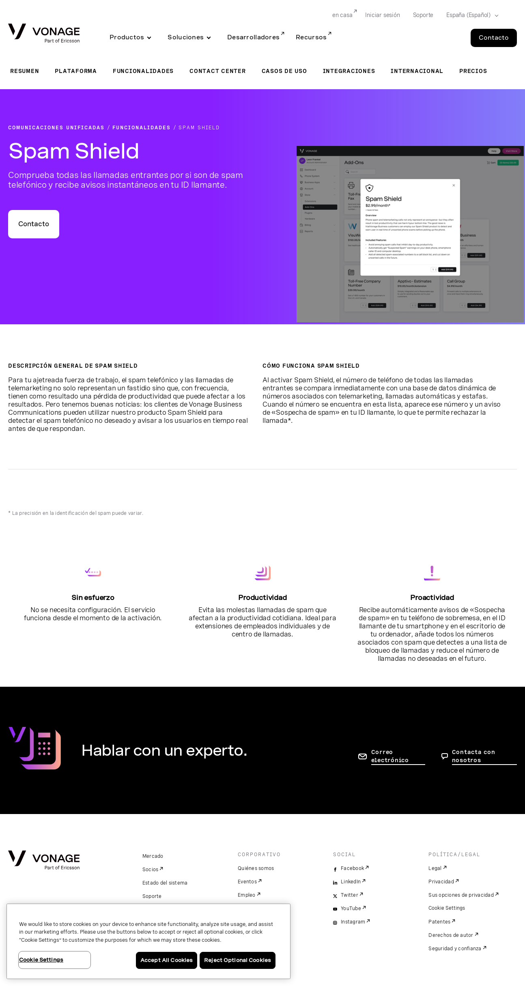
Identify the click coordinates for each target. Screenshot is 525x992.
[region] (148, 941)
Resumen (24, 71)
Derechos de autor (450, 935)
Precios (473, 71)
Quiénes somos (256, 868)
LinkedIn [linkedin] (351, 882)
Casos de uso (284, 71)
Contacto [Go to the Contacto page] (494, 37)
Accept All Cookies (166, 960)
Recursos (311, 37)
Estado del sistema (165, 883)
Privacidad (441, 882)
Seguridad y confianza (454, 948)
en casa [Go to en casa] (342, 15)
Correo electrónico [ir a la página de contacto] (390, 756)
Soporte (152, 896)
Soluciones (186, 37)
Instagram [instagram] (353, 922)
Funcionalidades (143, 71)
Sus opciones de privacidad (461, 895)
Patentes (439, 922)
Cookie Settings (447, 908)
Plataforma (76, 71)
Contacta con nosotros (473, 756)
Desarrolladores (253, 37)
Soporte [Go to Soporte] (423, 15)
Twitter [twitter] (349, 895)
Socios (150, 869)
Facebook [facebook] (352, 868)
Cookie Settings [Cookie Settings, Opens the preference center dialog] (41, 960)
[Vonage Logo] (44, 34)
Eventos (247, 882)
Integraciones (349, 71)
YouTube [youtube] (351, 908)
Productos (127, 37)
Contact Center (217, 71)
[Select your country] (470, 15)
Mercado (153, 856)
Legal (434, 868)
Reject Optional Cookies (237, 960)
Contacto (33, 224)
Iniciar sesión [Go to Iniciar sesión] (382, 15)
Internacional (417, 71)
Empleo (247, 895)
